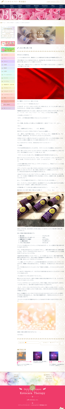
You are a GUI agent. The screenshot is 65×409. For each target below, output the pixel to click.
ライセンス (28, 6)
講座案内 (16, 376)
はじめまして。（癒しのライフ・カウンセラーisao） (52, 343)
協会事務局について (49, 375)
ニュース (53, 6)
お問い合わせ (49, 380)
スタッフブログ (41, 39)
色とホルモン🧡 (23, 342)
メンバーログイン (48, 381)
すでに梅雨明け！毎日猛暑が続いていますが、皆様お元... (57, 365)
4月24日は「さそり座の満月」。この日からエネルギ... (40, 362)
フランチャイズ (45, 6)
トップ (4, 6)
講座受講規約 (49, 378)
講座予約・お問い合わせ (51, 1)
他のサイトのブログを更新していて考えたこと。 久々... (24, 365)
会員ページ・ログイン (60, 1)
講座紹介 (20, 6)
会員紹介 (36, 6)
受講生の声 (61, 6)
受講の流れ (12, 6)
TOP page (16, 375)
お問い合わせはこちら (32, 399)
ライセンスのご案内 (16, 378)
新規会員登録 (8, 33)
